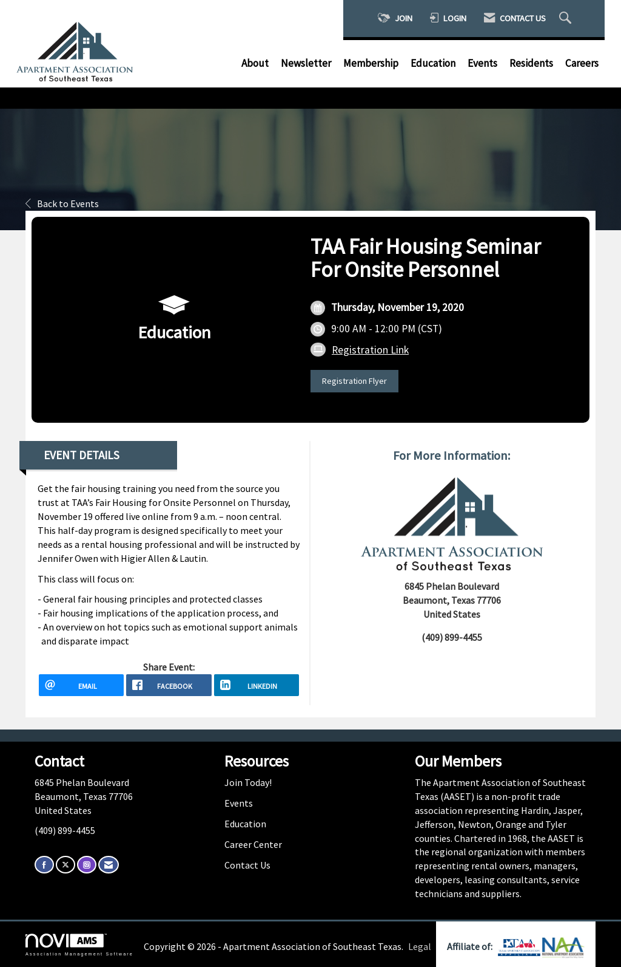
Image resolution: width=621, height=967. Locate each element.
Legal (419, 946)
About (255, 63)
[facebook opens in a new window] (168, 685)
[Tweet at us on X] (65, 864)
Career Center (253, 844)
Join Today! (248, 782)
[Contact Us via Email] (108, 864)
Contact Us (247, 865)
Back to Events (62, 203)
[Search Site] (566, 18)
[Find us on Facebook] (44, 864)
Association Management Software (79, 945)
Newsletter (306, 63)
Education (433, 63)
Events (482, 63)
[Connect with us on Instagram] (86, 864)
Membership (370, 63)
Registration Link (370, 350)
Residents (531, 63)
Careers (582, 63)
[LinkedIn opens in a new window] (256, 685)
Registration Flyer (354, 380)
